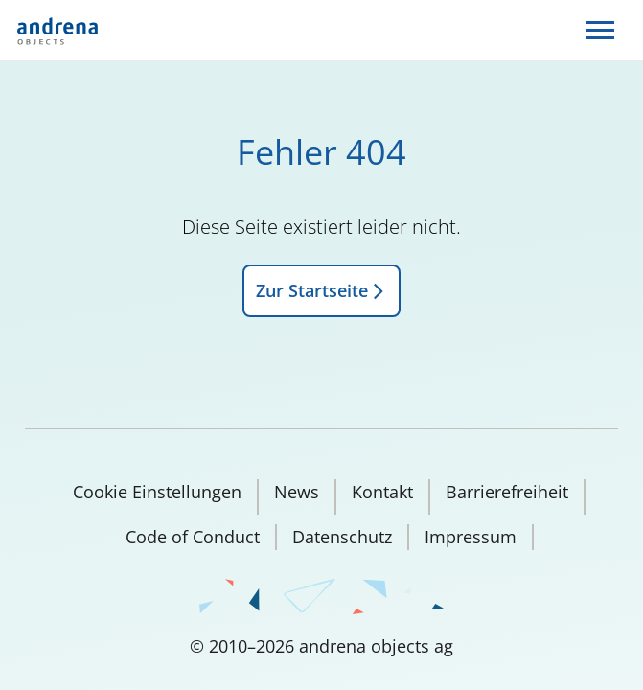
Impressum (471, 536)
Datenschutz (342, 536)
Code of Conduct (193, 536)
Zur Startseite (321, 290)
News (296, 491)
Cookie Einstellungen (157, 491)
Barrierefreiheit (507, 491)
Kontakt (382, 491)
